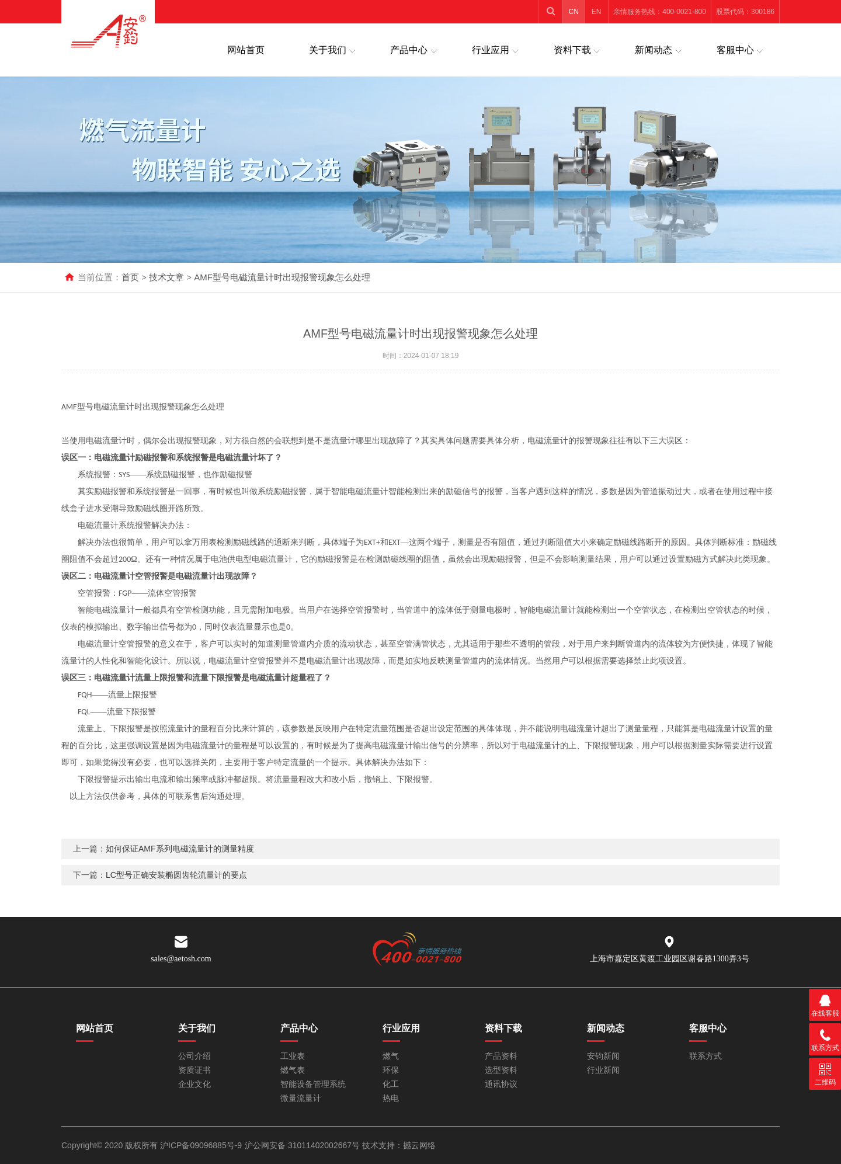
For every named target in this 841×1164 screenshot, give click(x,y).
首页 (130, 277)
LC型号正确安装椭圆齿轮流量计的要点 (176, 896)
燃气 (391, 1056)
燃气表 (292, 1070)
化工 (391, 1084)
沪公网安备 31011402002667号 (303, 1145)
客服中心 (735, 50)
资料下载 (572, 50)
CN (574, 12)
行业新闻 (603, 1070)
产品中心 (409, 50)
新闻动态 (653, 50)
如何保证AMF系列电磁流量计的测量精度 (180, 869)
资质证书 (194, 1070)
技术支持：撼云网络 (399, 1145)
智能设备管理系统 (313, 1084)
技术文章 (166, 277)
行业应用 (490, 50)
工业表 (292, 1056)
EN (597, 12)
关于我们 (327, 50)
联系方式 (705, 1056)
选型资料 (501, 1070)
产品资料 (501, 1056)
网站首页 (246, 50)
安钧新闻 (603, 1056)
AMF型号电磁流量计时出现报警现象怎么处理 (282, 277)
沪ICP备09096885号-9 (201, 1145)
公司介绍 (194, 1056)
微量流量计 (300, 1098)
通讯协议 (501, 1084)
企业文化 (194, 1084)
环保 (391, 1070)
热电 (391, 1098)
